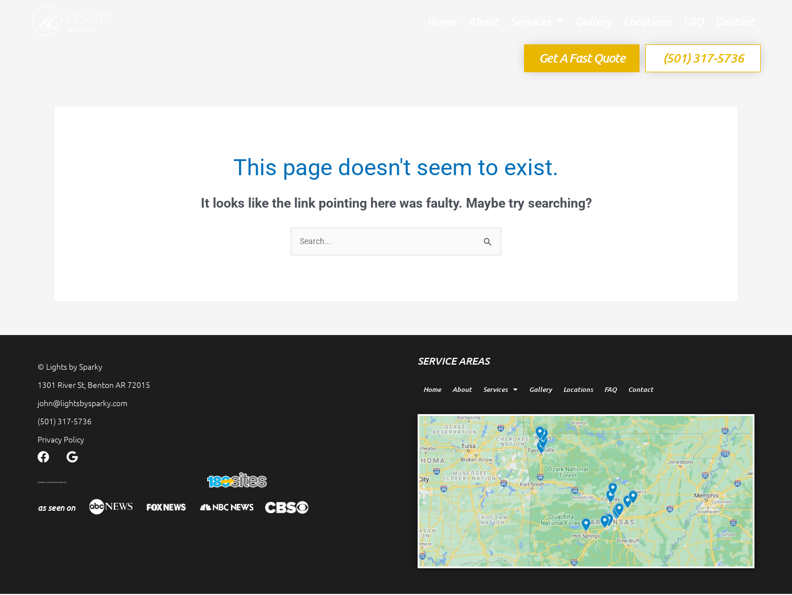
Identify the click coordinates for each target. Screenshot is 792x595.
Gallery (593, 21)
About (483, 21)
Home (441, 21)
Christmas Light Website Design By (114, 482)
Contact (734, 21)
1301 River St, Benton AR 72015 (94, 385)
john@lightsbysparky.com (82, 404)
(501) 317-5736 (65, 422)
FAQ (693, 21)
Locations (647, 21)
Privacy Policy (61, 440)
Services (537, 21)
